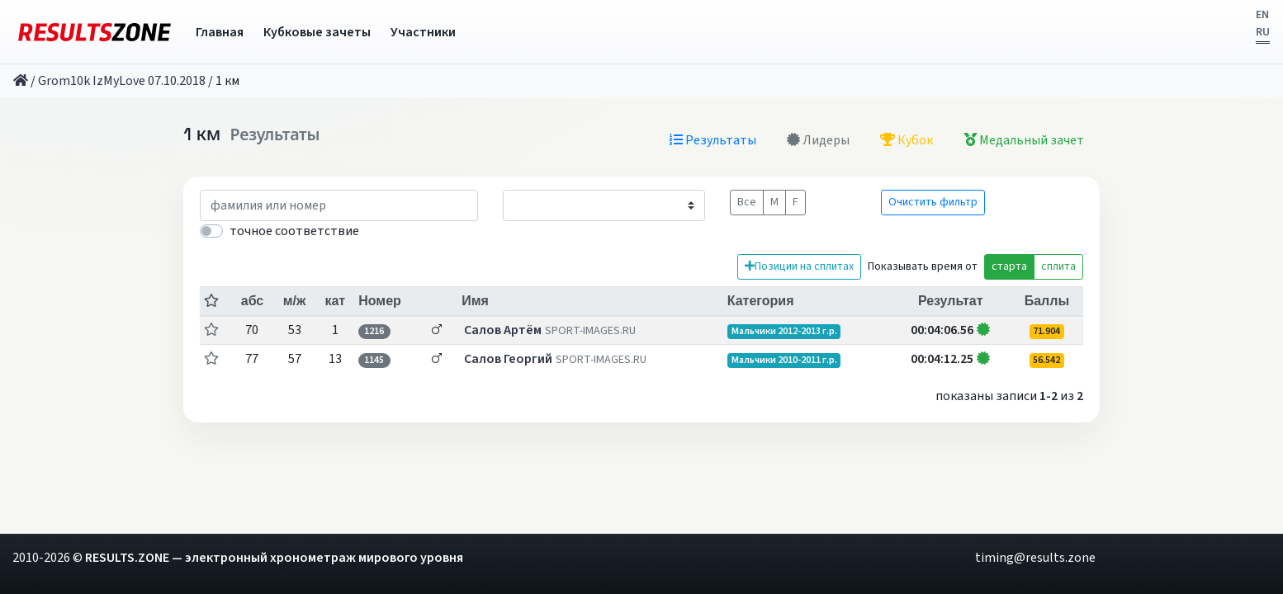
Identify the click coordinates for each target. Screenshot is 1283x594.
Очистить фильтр (933, 202)
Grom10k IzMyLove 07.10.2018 (122, 81)
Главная (220, 32)
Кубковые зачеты (317, 32)
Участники (423, 32)
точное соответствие (294, 231)
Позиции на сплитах (799, 266)
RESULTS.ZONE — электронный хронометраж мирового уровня (274, 558)
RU (1263, 32)
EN (1262, 15)
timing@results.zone (1035, 558)
